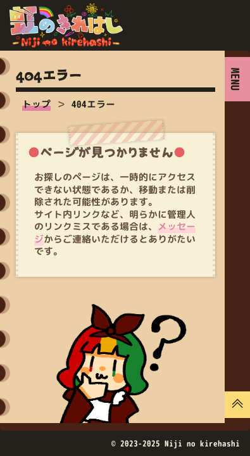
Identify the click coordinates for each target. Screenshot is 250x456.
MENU (235, 79)
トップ (36, 104)
